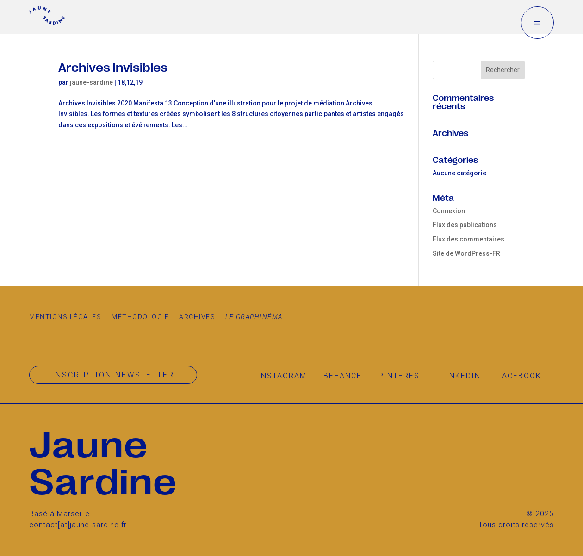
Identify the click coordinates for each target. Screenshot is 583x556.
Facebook (519, 375)
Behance (342, 375)
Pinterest (401, 375)
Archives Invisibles (112, 66)
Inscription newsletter (113, 375)
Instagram (282, 375)
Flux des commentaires (468, 239)
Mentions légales (65, 317)
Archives (197, 317)
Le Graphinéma (254, 317)
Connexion (449, 211)
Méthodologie (140, 317)
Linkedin (461, 375)
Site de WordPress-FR (466, 253)
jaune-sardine (91, 82)
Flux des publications (465, 225)
